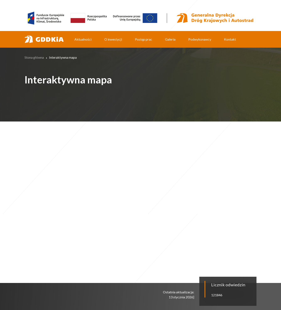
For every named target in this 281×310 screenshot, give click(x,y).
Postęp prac (143, 39)
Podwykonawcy (199, 39)
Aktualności (82, 39)
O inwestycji (113, 39)
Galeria (170, 39)
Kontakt (230, 39)
